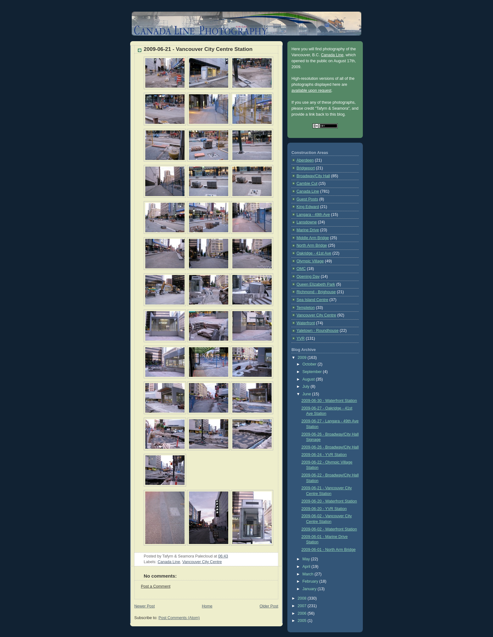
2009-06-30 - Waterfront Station (329, 400)
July (306, 386)
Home (207, 606)
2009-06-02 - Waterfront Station (329, 529)
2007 (303, 606)
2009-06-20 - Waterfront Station (329, 501)
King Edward (307, 207)
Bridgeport (305, 168)
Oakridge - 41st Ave (313, 253)
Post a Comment (155, 586)
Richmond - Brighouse (316, 292)
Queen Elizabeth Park (315, 284)
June (307, 394)
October (310, 364)
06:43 (223, 556)
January (310, 589)
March (308, 574)
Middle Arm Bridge (312, 238)
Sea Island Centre (312, 300)
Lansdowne (306, 222)
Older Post (268, 606)
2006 (303, 613)
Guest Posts (307, 199)
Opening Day (308, 276)
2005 (303, 620)
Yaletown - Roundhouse (317, 330)
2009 (303, 357)
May (306, 559)
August (309, 379)
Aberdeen (305, 160)
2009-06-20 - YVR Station (324, 509)
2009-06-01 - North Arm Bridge (329, 549)
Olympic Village (310, 261)
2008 (303, 598)
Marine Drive (307, 230)
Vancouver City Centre (202, 562)
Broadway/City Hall (313, 176)
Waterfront (305, 323)
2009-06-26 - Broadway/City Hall (330, 447)
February (310, 581)
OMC (301, 268)
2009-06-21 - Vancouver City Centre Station (198, 49)
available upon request (311, 90)
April (307, 566)
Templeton (305, 307)
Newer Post (144, 606)
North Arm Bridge (311, 245)
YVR (300, 338)
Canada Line (169, 562)
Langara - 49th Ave (313, 214)
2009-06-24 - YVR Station (324, 455)
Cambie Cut (307, 183)
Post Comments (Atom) (179, 618)
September (312, 372)
